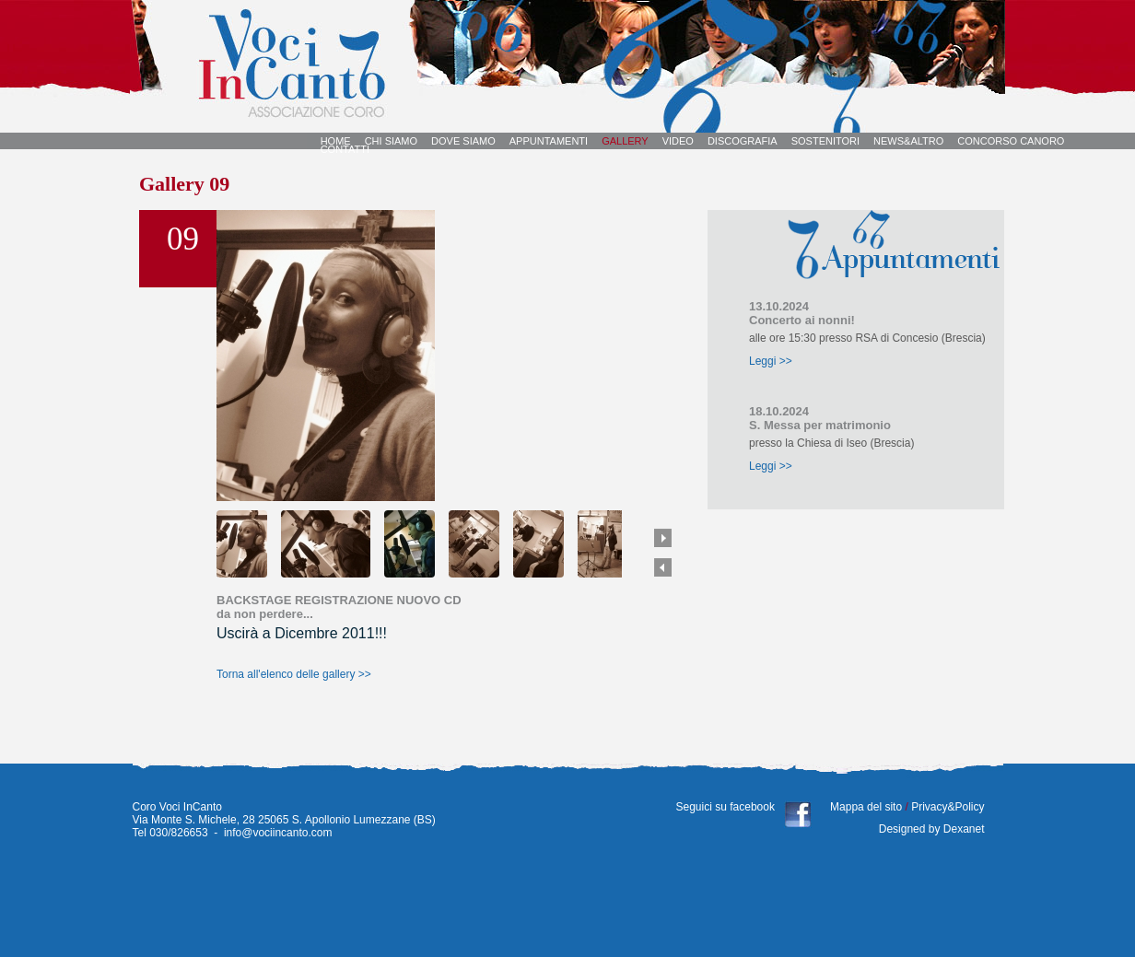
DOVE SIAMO (463, 140)
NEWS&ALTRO (908, 140)
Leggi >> (770, 361)
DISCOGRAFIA (743, 140)
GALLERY (625, 140)
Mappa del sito (866, 806)
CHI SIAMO (391, 140)
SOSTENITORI (825, 140)
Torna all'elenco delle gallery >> (293, 674)
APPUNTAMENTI (548, 140)
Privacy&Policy (946, 806)
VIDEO (678, 140)
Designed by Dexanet (932, 829)
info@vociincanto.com (278, 832)
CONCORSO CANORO (1010, 140)
